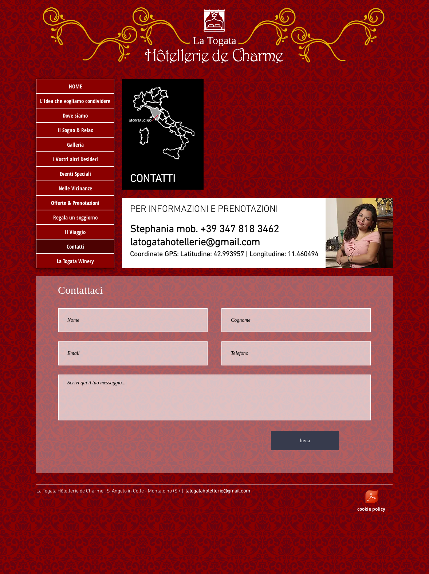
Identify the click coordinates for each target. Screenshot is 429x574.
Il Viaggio (75, 231)
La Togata (214, 40)
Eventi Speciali (75, 173)
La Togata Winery (75, 261)
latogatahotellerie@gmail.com (195, 243)
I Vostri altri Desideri (75, 159)
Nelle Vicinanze (75, 188)
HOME (75, 86)
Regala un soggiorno (75, 217)
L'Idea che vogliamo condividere (75, 100)
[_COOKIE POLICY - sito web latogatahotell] (371, 497)
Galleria (75, 144)
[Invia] (305, 440)
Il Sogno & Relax (75, 130)
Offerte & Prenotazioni (75, 202)
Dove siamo (75, 115)
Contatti (75, 246)
